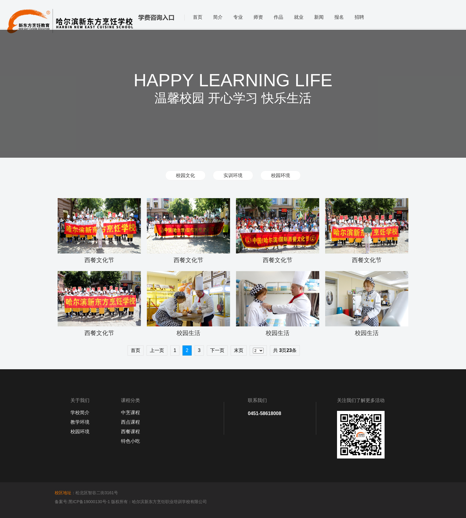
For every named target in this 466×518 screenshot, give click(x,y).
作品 (278, 17)
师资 (258, 17)
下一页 (217, 350)
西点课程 (130, 422)
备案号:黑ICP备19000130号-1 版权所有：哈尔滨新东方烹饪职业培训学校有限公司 (131, 501)
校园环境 (280, 175)
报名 (339, 17)
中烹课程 (130, 412)
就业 (298, 17)
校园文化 (185, 175)
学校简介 (79, 412)
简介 (218, 17)
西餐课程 (130, 431)
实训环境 (233, 175)
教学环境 (79, 422)
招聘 (359, 17)
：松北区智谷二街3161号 (86, 492)
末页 (238, 350)
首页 (197, 17)
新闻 (319, 17)
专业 (238, 17)
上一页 (157, 350)
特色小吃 (130, 441)
